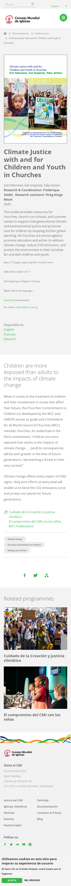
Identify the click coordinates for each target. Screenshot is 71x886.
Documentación (20, 33)
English (9, 329)
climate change (15, 539)
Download (9, 300)
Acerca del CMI (13, 800)
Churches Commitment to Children (24, 544)
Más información (22, 873)
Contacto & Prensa (49, 813)
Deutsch (10, 339)
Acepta (12, 880)
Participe (43, 800)
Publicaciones (42, 33)
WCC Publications (21, 526)
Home (5, 33)
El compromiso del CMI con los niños (35, 521)
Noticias (9, 813)
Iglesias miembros (15, 806)
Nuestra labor (13, 825)
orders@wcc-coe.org (27, 307)
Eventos (9, 819)
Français (10, 334)
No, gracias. (32, 880)
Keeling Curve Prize (17, 550)
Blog (40, 819)
